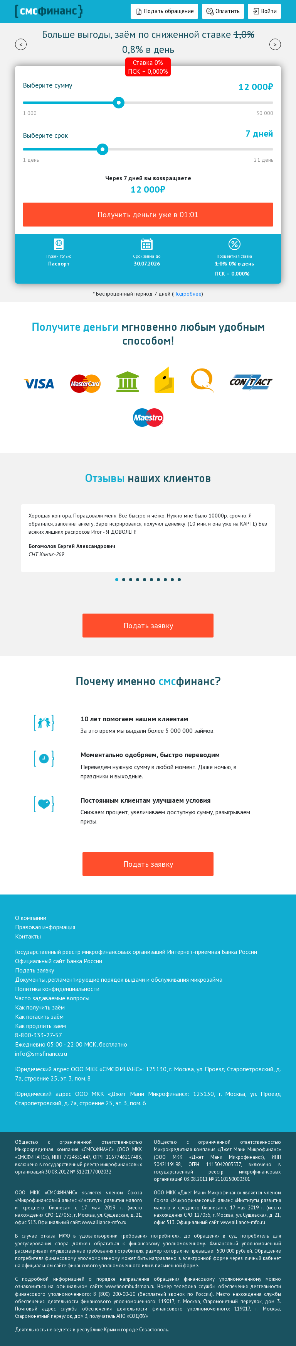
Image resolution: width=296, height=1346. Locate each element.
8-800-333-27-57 (38, 1035)
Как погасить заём (39, 1016)
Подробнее (187, 293)
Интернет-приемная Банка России (212, 951)
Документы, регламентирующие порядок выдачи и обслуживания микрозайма (118, 979)
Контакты (28, 936)
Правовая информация (45, 927)
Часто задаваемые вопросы (52, 998)
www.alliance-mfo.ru (104, 1222)
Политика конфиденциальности (57, 989)
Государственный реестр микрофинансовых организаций (90, 951)
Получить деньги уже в (148, 215)
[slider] (118, 102)
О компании (30, 918)
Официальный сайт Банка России (58, 961)
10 (179, 579)
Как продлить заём (40, 1026)
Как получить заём (40, 1007)
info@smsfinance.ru (41, 1053)
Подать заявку (148, 626)
